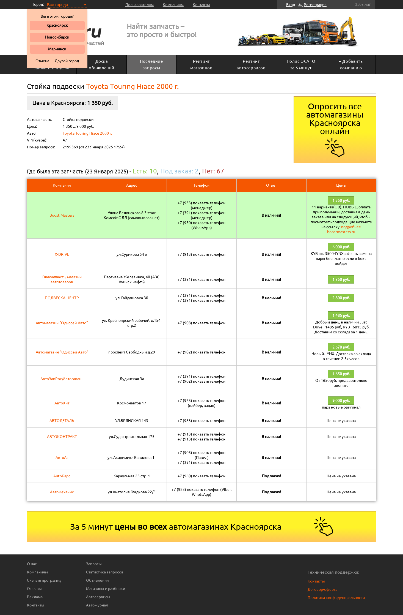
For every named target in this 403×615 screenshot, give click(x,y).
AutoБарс (61, 476)
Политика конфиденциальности (336, 597)
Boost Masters (61, 215)
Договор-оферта (322, 589)
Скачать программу (44, 580)
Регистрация (315, 4)
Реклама (35, 597)
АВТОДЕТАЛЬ (61, 420)
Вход (290, 4)
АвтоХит (61, 403)
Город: (38, 4)
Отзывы (34, 588)
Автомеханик (62, 492)
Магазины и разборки (105, 588)
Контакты (201, 4)
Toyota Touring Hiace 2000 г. (87, 133)
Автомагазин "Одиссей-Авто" (62, 352)
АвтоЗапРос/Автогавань (61, 379)
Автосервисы (98, 597)
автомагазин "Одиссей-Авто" (62, 323)
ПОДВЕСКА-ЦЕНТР (62, 298)
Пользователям (139, 4)
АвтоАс (62, 457)
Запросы (94, 564)
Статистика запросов (104, 572)
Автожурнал (97, 605)
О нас (32, 564)
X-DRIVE (62, 254)
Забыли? (363, 4)
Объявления (97, 580)
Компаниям (173, 4)
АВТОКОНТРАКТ (62, 436)
